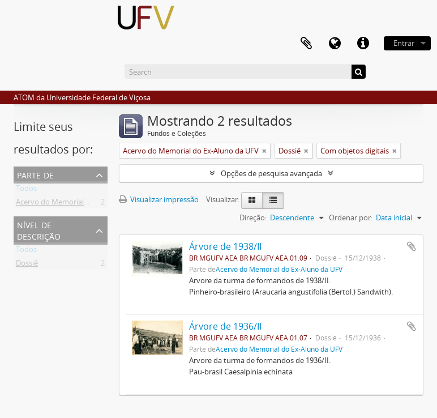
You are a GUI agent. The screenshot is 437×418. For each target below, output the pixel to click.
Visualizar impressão (159, 199)
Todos (26, 190)
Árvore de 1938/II (225, 246)
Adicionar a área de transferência (411, 246)
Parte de (35, 174)
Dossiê (27, 265)
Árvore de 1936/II (225, 326)
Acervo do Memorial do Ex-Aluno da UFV (84, 204)
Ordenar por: (350, 217)
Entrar (403, 43)
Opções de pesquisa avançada (271, 173)
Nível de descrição (39, 229)
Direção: (253, 217)
